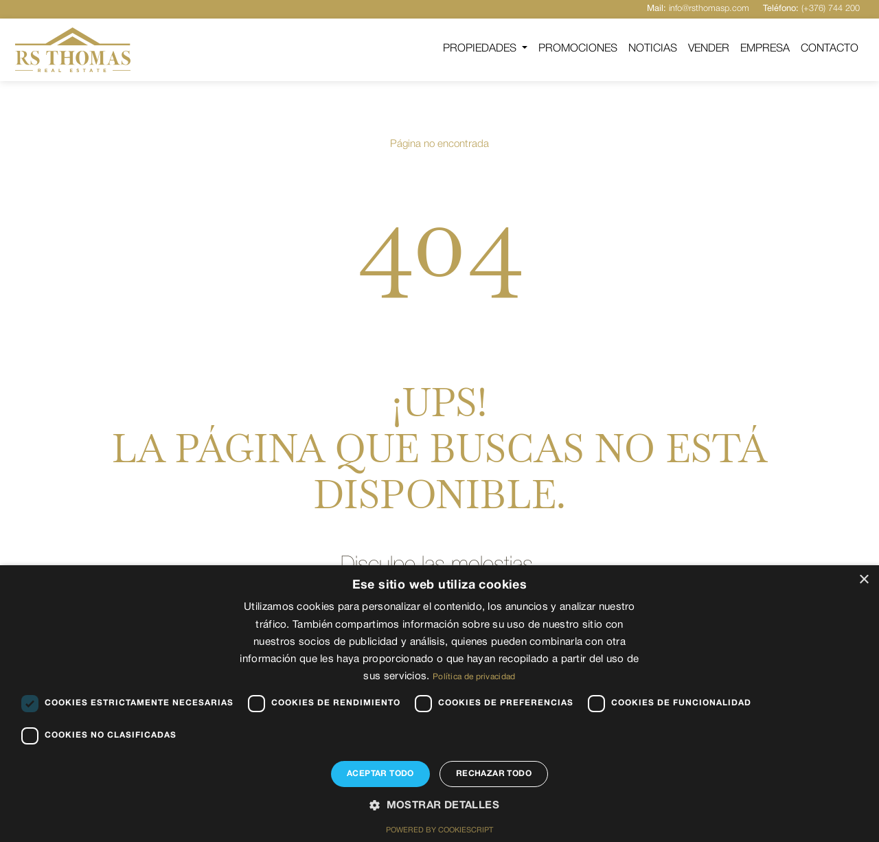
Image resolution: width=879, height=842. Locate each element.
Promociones (577, 49)
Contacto (829, 49)
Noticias (652, 49)
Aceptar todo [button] (380, 773)
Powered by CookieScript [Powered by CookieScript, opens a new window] (439, 830)
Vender (708, 49)
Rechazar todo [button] (494, 773)
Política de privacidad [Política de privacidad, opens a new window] (474, 677)
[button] (439, 806)
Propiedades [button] (481, 49)
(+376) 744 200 (811, 8)
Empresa (765, 49)
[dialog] (439, 703)
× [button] (863, 580)
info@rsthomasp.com (698, 8)
